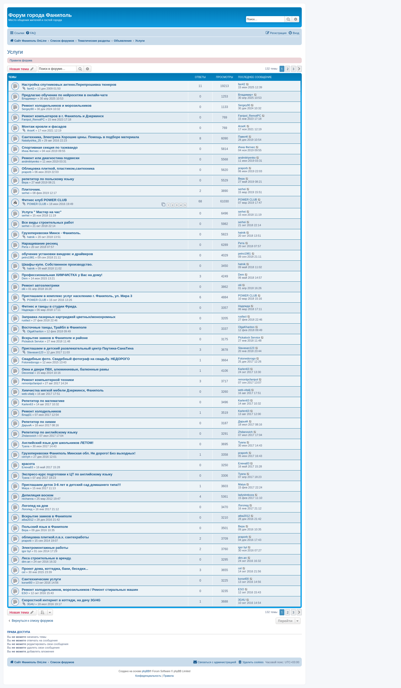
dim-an (26, 561)
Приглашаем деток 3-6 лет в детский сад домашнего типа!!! (71, 485)
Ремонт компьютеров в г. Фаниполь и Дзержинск (63, 116)
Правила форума (21, 60)
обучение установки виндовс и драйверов (57, 254)
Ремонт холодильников (41, 411)
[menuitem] (31, 33)
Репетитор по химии (39, 422)
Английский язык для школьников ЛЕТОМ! (57, 443)
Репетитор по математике (43, 401)
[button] (299, 69)
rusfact (26, 320)
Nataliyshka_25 (31, 140)
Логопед (27, 509)
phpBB (146, 671)
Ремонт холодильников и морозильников (57, 105)
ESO (25, 593)
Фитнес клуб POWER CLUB (44, 200)
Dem (25, 278)
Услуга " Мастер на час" (42, 212)
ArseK (31, 130)
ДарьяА (27, 425)
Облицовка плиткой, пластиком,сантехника (58, 168)
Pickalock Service (33, 341)
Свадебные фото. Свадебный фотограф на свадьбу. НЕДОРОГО (76, 359)
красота (28, 464)
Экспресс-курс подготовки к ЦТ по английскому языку (67, 474)
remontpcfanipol (32, 383)
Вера (25, 182)
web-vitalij (28, 393)
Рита (25, 246)
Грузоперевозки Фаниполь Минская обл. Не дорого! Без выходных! (79, 453)
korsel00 (27, 582)
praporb (26, 171)
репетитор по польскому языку (48, 179)
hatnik (31, 236)
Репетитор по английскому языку (49, 432)
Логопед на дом (35, 506)
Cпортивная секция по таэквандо (50, 147)
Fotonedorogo (30, 362)
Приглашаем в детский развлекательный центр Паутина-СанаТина (77, 348)
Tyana (25, 446)
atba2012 (28, 519)
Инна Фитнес (30, 150)
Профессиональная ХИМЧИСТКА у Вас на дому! (62, 275)
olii (23, 288)
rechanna (28, 498)
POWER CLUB (36, 203)
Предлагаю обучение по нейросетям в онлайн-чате (65, 95)
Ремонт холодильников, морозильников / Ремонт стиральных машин (80, 590)
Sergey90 (28, 109)
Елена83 (27, 467)
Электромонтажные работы (45, 548)
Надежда (28, 309)
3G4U (31, 604)
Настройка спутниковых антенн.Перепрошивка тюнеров (69, 84)
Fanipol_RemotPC (33, 119)
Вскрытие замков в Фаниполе (47, 516)
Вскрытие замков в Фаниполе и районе (55, 338)
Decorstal (28, 372)
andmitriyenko (30, 161)
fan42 (30, 88)
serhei (25, 192)
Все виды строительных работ (48, 222)
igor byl (26, 551)
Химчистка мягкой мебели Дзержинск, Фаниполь (63, 390)
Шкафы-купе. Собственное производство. (57, 264)
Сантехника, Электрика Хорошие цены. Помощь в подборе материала (80, 137)
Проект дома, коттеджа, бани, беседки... (55, 569)
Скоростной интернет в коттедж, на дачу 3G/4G (61, 600)
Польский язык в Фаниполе (45, 527)
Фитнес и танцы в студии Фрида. (49, 306)
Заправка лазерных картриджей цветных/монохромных (68, 317)
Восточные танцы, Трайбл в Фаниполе (54, 327)
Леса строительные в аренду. (46, 558)
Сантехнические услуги (41, 579)
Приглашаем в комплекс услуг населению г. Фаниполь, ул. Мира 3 (77, 296)
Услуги (15, 52)
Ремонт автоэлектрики (40, 285)
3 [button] (293, 69)
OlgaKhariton (35, 331)
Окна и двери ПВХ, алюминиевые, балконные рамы (65, 369)
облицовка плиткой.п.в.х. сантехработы (55, 537)
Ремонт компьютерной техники (48, 380)
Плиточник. (31, 189)
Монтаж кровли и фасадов (44, 126)
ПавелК (243, 136)
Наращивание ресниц (40, 243)
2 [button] (287, 69)
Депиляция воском (37, 495)
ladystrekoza (246, 494)
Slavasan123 (35, 352)
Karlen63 (243, 368)
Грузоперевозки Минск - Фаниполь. (51, 233)
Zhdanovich (29, 435)
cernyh (26, 456)
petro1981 (28, 257)
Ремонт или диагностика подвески (51, 158)
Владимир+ (29, 98)
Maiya (25, 488)
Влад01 (27, 414)
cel (23, 572)
